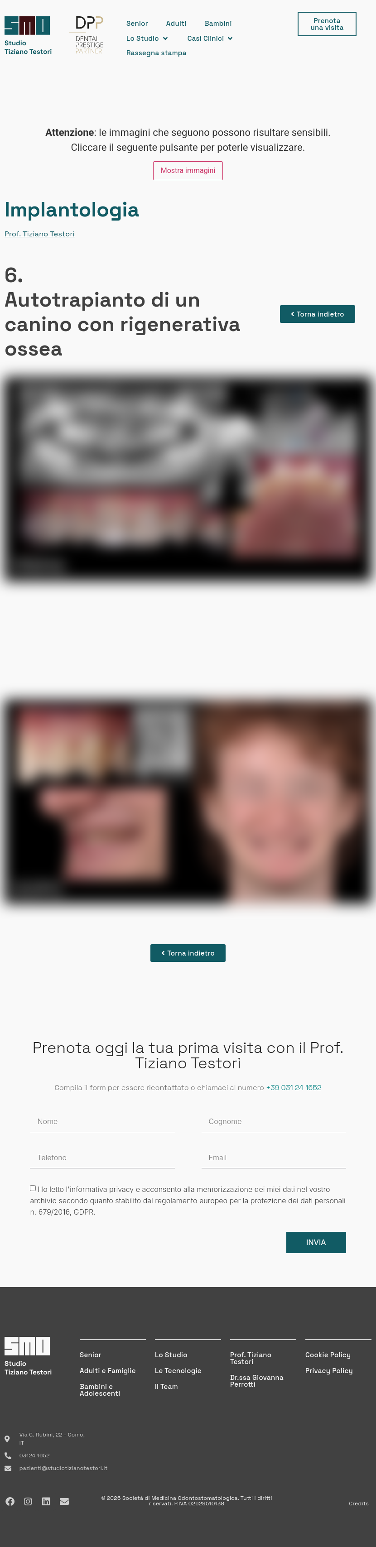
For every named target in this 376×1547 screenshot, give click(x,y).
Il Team (166, 1386)
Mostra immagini (188, 170)
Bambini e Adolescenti (100, 1390)
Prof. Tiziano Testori (40, 234)
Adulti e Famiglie (108, 1370)
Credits (359, 1503)
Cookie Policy (328, 1354)
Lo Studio (171, 1354)
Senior (90, 1354)
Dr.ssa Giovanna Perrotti (257, 1380)
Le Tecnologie (178, 1370)
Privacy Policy (329, 1370)
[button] (147, 38)
